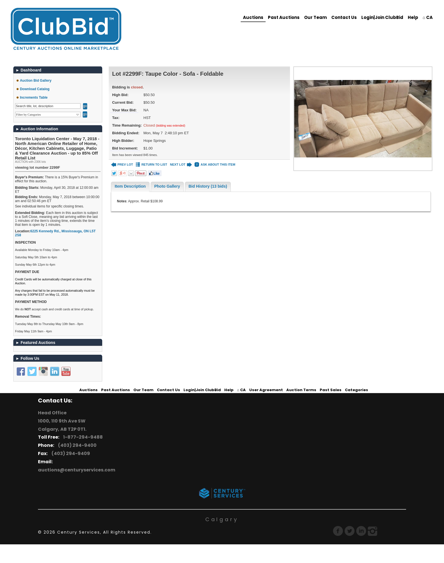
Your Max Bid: (124, 110)
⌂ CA (428, 17)
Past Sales (330, 390)
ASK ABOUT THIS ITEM (215, 165)
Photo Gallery (167, 186)
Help (413, 17)
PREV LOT (122, 165)
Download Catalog (35, 89)
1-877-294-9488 (82, 437)
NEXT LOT (181, 165)
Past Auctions (284, 17)
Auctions (253, 17)
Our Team (315, 17)
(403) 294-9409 (70, 453)
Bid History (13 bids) (208, 186)
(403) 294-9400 (76, 445)
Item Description (130, 186)
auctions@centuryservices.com (76, 470)
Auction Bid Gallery (35, 81)
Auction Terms (301, 390)
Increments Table (34, 97)
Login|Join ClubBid (382, 17)
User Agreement (266, 390)
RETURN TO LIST (151, 165)
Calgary (222, 519)
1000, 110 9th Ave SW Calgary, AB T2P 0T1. (62, 425)
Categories (356, 390)
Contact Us (344, 17)
